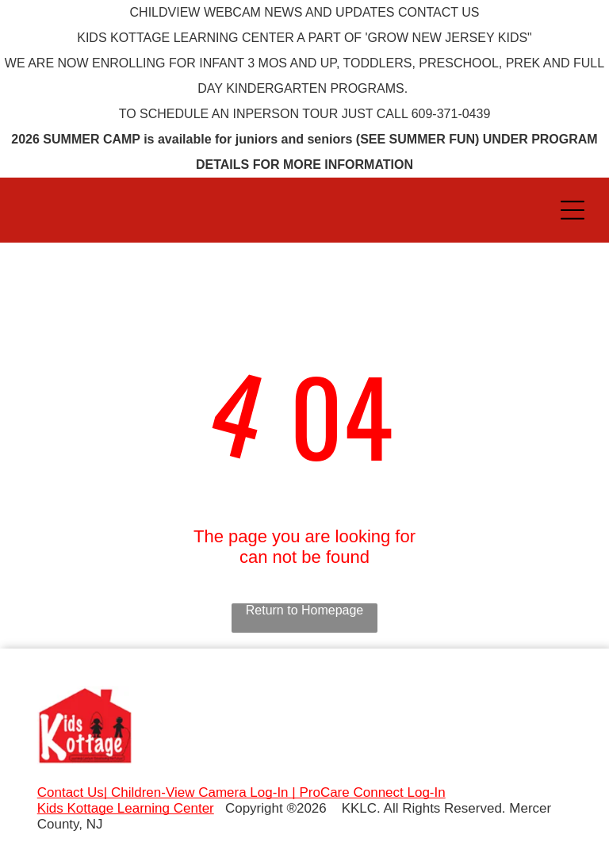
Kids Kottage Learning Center (125, 808)
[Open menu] (572, 210)
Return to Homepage (305, 610)
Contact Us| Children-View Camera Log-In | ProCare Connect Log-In (241, 792)
